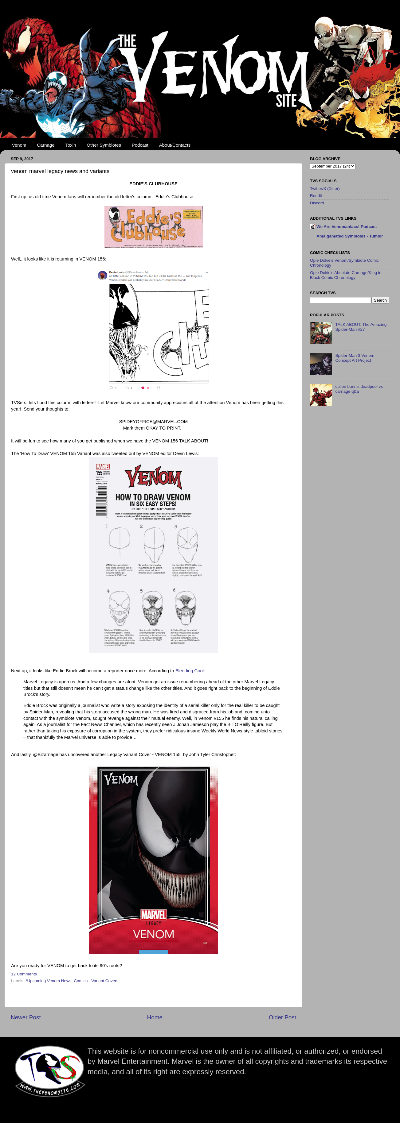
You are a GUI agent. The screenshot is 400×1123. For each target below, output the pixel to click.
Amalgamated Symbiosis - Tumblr (349, 236)
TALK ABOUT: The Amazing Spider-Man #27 (360, 327)
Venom (19, 145)
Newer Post (26, 1017)
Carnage (46, 145)
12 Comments (24, 974)
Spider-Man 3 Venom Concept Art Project (354, 358)
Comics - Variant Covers (96, 980)
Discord (317, 203)
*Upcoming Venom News (48, 980)
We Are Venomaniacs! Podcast (346, 226)
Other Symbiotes (104, 145)
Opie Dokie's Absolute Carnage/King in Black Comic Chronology (345, 275)
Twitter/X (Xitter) (325, 188)
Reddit (316, 195)
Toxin (70, 145)
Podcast (140, 145)
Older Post (282, 1017)
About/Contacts (175, 145)
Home (155, 1017)
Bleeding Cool (189, 670)
